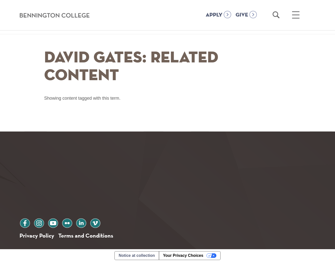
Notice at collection (137, 255)
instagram (39, 222)
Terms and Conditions (85, 235)
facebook (24, 222)
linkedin (81, 222)
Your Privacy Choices (183, 255)
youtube (53, 222)
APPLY (214, 15)
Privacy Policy (36, 235)
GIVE (242, 15)
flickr (67, 222)
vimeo (95, 222)
